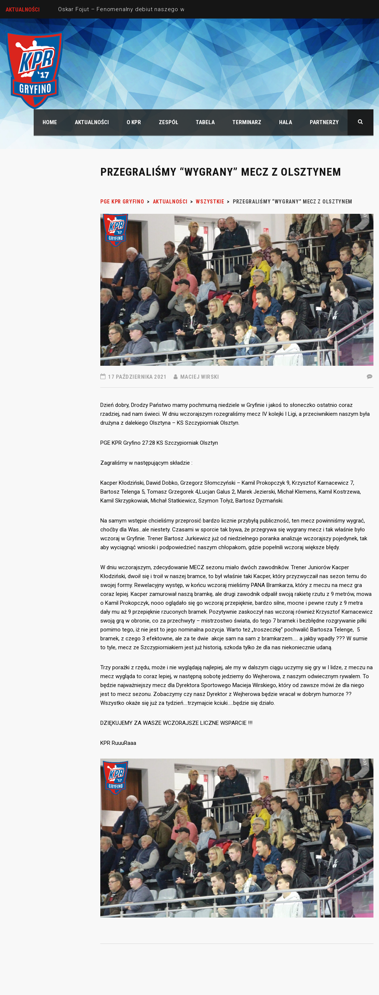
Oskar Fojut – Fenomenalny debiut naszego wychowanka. (137, 9)
